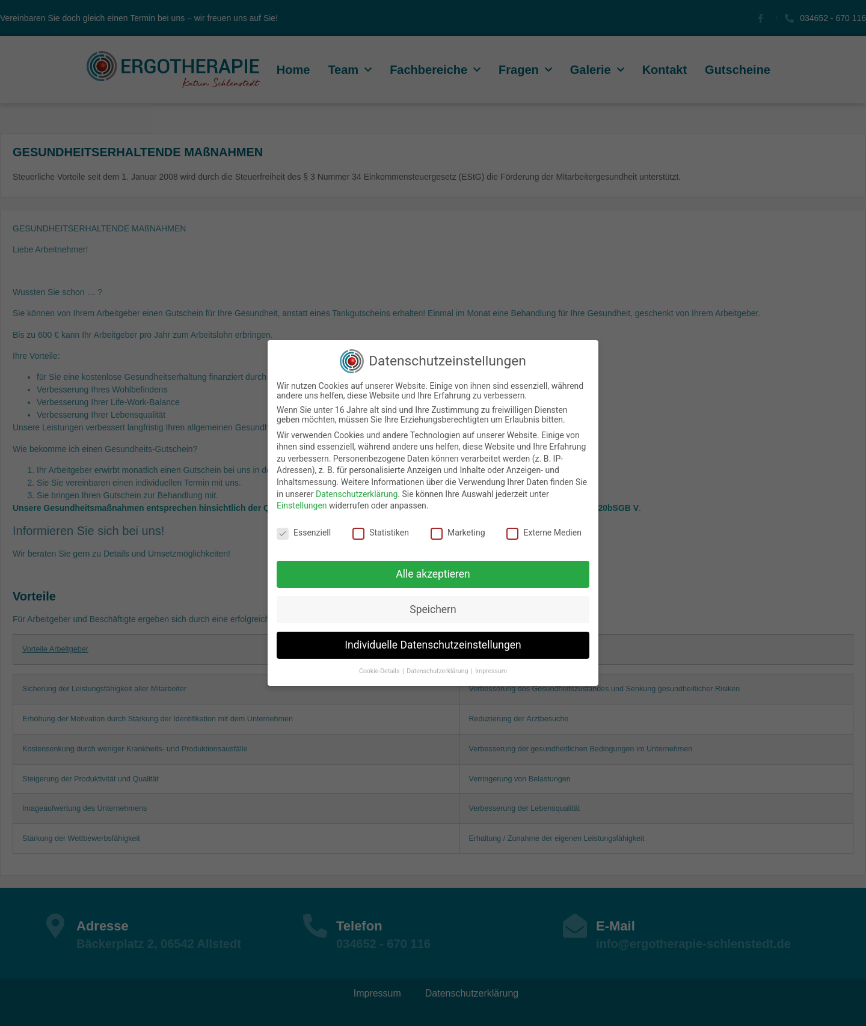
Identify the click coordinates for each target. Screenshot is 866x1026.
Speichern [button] (433, 609)
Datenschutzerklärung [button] (438, 671)
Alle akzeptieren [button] (433, 574)
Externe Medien (543, 532)
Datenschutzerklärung (357, 494)
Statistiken (380, 532)
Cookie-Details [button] (380, 671)
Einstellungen (302, 505)
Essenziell (304, 532)
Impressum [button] (491, 671)
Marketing (458, 532)
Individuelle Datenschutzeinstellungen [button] (433, 645)
